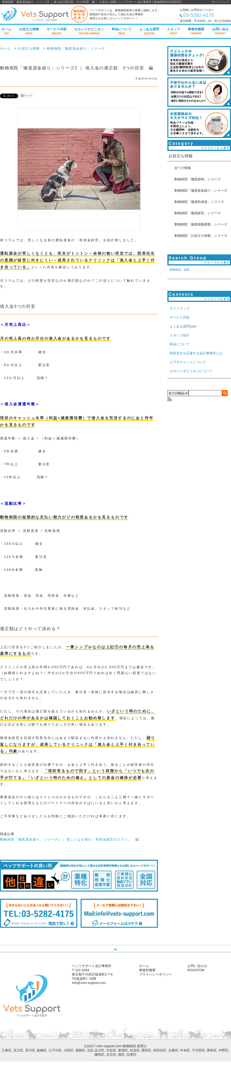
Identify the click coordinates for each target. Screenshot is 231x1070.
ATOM (199, 970)
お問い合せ (220, 31)
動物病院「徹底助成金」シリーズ (199, 202)
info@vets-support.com (89, 983)
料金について (122, 31)
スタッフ (173, 31)
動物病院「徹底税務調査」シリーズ (200, 224)
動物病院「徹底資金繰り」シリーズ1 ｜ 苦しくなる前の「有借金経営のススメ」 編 (69, 839)
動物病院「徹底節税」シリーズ (197, 179)
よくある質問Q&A (183, 326)
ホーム (6, 31)
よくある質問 (149, 31)
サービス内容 (56, 31)
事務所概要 (196, 31)
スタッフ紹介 (180, 335)
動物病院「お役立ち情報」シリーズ (200, 235)
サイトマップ (220, 2)
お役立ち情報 (29, 31)
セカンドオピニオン (89, 31)
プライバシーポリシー (155, 974)
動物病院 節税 (180, 269)
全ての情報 (182, 168)
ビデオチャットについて (188, 362)
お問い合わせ (197, 966)
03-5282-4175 (198, 15)
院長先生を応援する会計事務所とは (196, 353)
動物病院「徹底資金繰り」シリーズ (76, 48)
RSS (190, 970)
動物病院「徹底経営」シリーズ (197, 213)
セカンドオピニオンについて (191, 371)
